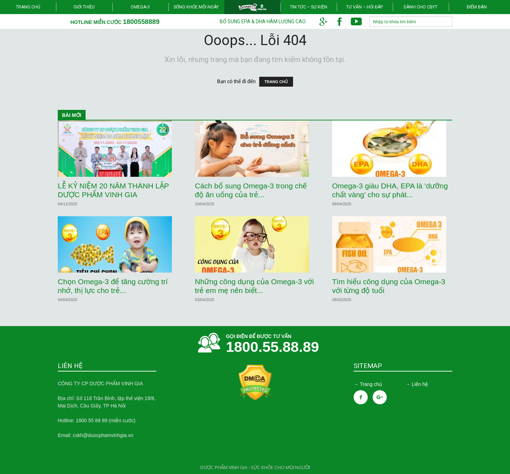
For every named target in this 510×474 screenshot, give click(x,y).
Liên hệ (420, 384)
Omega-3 (140, 7)
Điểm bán (477, 7)
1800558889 (141, 21)
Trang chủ (28, 7)
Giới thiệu (84, 7)
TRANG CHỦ (276, 82)
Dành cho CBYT (420, 7)
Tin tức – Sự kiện (308, 7)
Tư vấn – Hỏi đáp (364, 7)
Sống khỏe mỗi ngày (196, 7)
